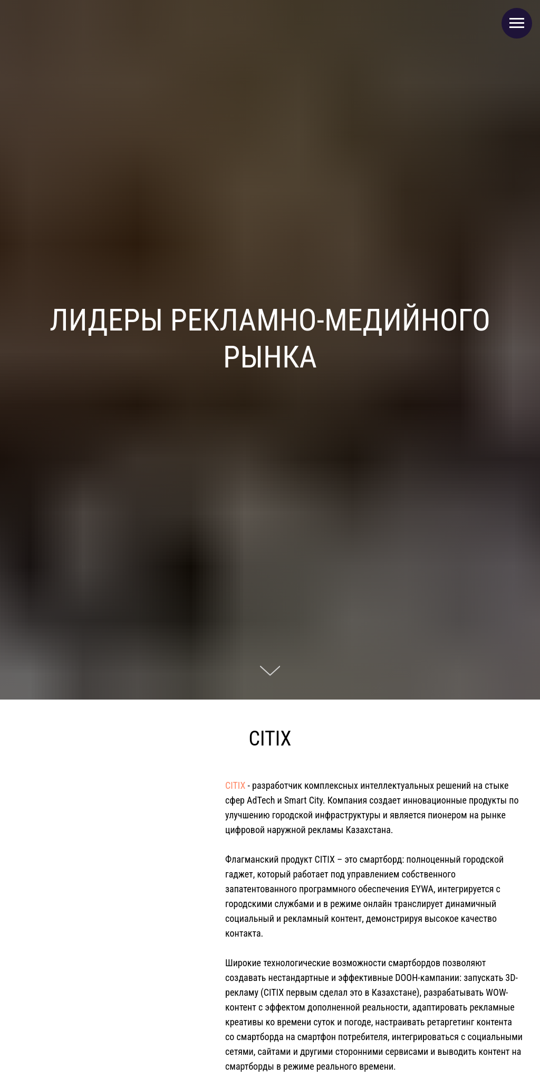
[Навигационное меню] (516, 23)
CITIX (235, 785)
